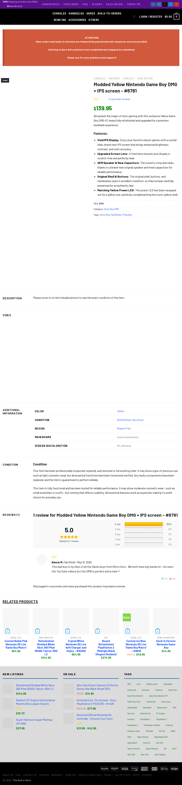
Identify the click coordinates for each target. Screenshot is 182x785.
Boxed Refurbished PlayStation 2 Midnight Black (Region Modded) (106, 647)
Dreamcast (131, 690)
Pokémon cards (133, 731)
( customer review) (119, 99)
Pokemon (169, 725)
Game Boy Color (134, 702)
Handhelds (76, 13)
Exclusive (145, 690)
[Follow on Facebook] (153, 4)
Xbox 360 (131, 755)
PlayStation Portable (152, 725)
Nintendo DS (145, 714)
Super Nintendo (152, 749)
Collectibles (167, 684)
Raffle (173, 731)
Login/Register (51, 4)
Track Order (70, 4)
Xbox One (145, 755)
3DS (129, 684)
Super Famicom (133, 749)
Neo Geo (131, 714)
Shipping (44, 775)
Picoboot (130, 719)
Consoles (59, 13)
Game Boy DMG (145, 78)
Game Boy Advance (135, 696)
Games (90, 13)
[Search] (135, 16)
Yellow (120, 411)
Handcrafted (132, 708)
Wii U (174, 749)
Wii (165, 749)
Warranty (57, 775)
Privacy (108, 775)
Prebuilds (127, 214)
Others (94, 19)
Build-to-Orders (109, 13)
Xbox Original (159, 755)
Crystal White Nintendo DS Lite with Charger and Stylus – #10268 (76, 645)
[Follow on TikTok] (164, 4)
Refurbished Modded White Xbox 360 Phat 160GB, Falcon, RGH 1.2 (46, 647)
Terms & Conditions (90, 775)
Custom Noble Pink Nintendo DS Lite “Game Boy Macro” (16, 644)
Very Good (137, 419)
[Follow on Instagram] (159, 4)
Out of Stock (122, 775)
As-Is (139, 684)
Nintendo (114, 78)
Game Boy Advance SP (158, 696)
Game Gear (166, 702)
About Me (8, 775)
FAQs (85, 4)
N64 (174, 708)
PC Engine (160, 714)
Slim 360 (159, 743)
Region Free (124, 428)
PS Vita (162, 731)
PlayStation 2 (162, 719)
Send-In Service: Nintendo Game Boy (166, 644)
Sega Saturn (132, 743)
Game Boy (128, 78)
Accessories (77, 19)
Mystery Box (162, 708)
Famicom (158, 690)
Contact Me (134, 4)
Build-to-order (152, 684)
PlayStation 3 (132, 725)
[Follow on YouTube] (176, 4)
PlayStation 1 (145, 719)
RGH (129, 737)
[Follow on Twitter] (170, 4)
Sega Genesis (142, 737)
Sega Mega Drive (161, 737)
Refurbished (124, 419)
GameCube (151, 702)
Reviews (97, 4)
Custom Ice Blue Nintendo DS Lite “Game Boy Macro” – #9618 (136, 645)
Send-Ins (60, 19)
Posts (136, 775)
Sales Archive (114, 4)
